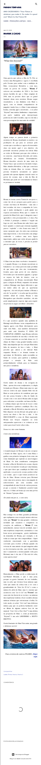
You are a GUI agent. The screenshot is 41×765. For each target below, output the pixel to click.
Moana (14, 674)
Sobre (6, 21)
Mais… (29, 21)
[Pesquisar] (36, 3)
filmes (10, 674)
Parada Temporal (12, 8)
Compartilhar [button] (7, 671)
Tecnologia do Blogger (20, 754)
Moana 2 (20, 674)
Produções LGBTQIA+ (18, 21)
